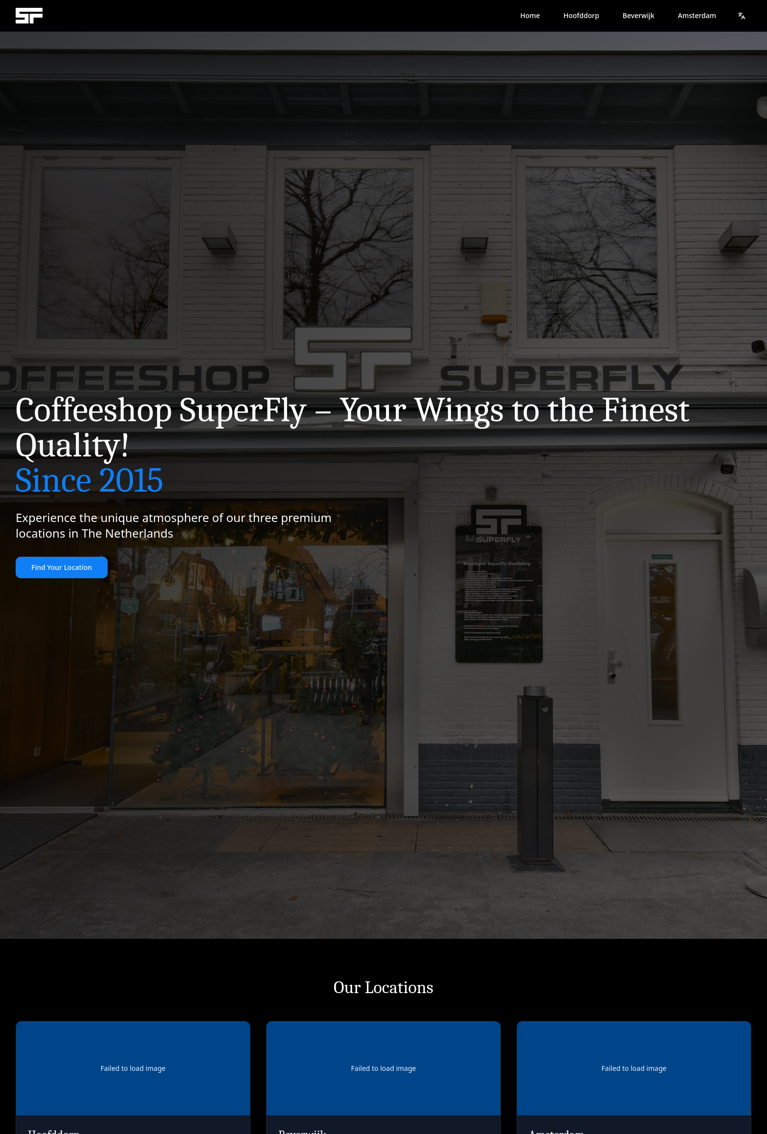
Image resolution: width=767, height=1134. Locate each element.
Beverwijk (638, 15)
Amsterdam (697, 15)
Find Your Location (61, 567)
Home (530, 15)
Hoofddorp (581, 15)
